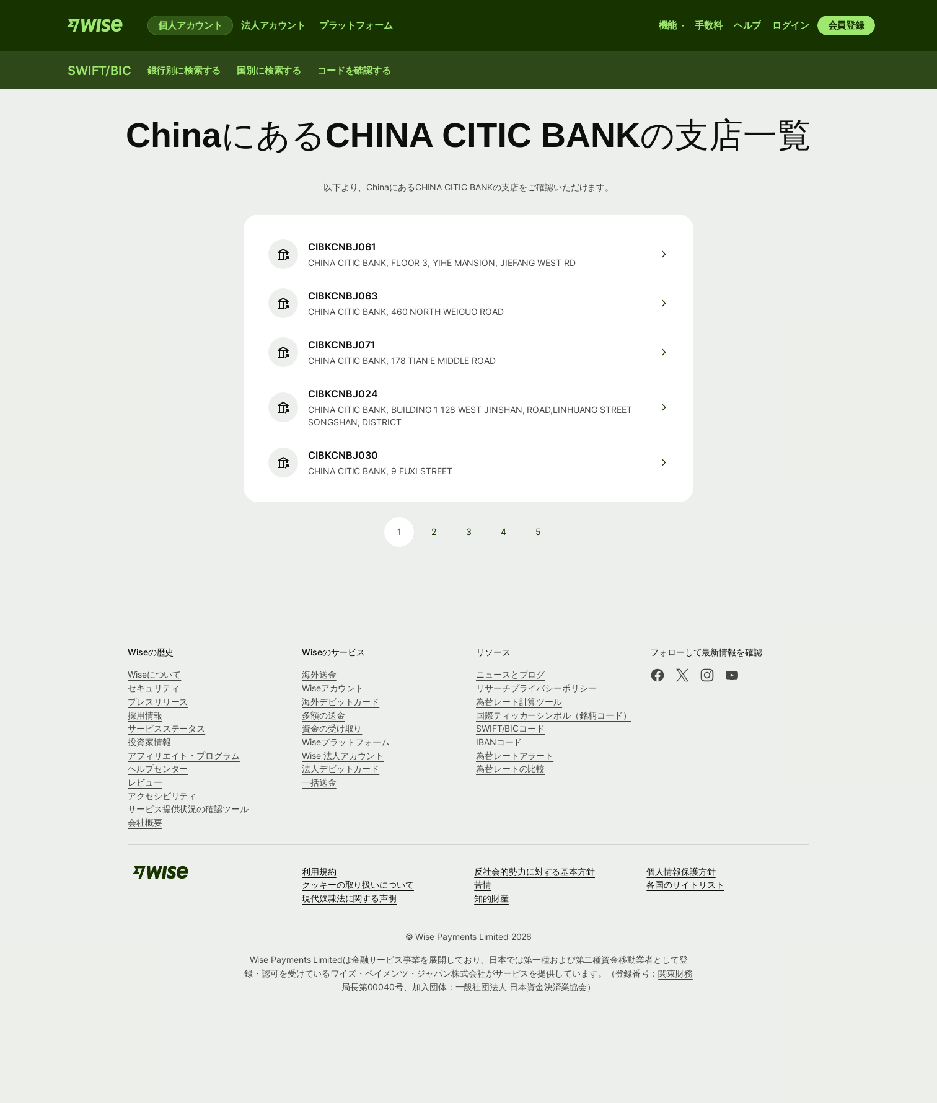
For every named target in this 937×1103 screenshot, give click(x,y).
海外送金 (319, 674)
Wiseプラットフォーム (346, 742)
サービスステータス (166, 728)
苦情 (482, 884)
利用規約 (319, 871)
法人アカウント (273, 25)
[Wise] (95, 25)
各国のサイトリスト (685, 884)
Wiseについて (154, 674)
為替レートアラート (514, 755)
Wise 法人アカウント (343, 755)
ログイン (790, 25)
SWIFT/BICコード (510, 728)
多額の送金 (323, 715)
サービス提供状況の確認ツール (188, 809)
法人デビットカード (340, 768)
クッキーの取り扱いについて (358, 884)
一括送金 (319, 782)
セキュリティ (154, 688)
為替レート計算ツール (519, 701)
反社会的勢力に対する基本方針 (534, 871)
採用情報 (145, 715)
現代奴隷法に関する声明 (349, 898)
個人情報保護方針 (680, 871)
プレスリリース (158, 701)
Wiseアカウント (333, 688)
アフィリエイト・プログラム (184, 755)
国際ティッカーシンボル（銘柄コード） (553, 715)
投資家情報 (149, 742)
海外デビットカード (340, 701)
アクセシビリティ (162, 796)
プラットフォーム (356, 25)
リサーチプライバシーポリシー (536, 688)
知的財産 (491, 898)
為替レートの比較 (510, 768)
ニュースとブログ (510, 674)
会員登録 (846, 25)
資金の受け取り (332, 728)
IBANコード (499, 742)
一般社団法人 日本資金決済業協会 (521, 986)
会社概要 (145, 822)
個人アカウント (190, 25)
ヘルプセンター (158, 768)
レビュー (145, 782)
